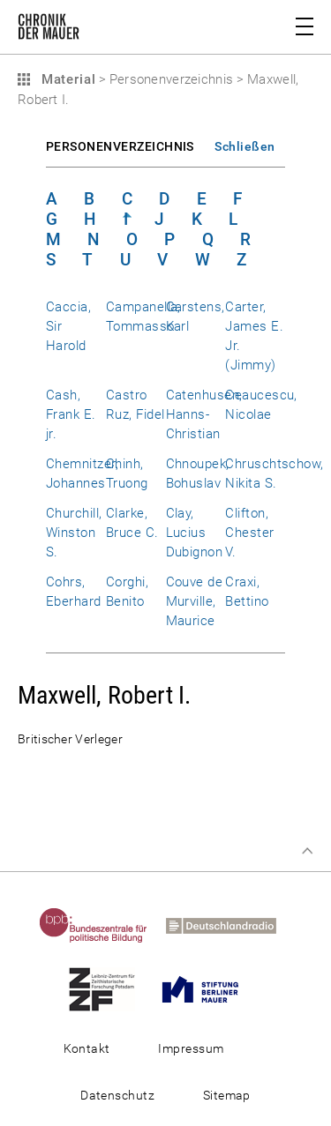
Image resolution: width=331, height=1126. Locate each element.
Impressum (190, 1048)
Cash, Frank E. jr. (71, 414)
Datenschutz (117, 1095)
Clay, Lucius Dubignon (194, 532)
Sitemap (227, 1095)
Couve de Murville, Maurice (194, 601)
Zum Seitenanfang (307, 850)
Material (66, 79)
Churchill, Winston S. (74, 532)
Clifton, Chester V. (249, 532)
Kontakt (87, 1048)
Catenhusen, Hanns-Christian (204, 414)
